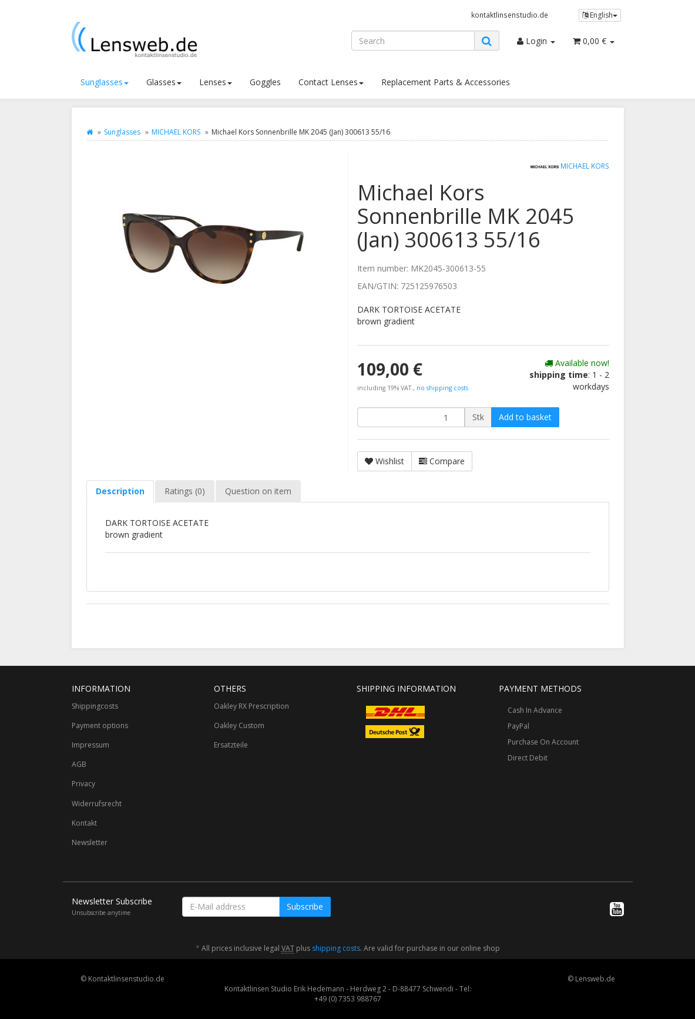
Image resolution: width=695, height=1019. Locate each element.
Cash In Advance (535, 710)
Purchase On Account (543, 742)
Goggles (265, 82)
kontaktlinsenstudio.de (509, 14)
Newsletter (90, 842)
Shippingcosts (95, 706)
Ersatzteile (231, 745)
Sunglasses (104, 82)
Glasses (164, 82)
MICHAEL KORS (176, 132)
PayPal (518, 726)
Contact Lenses (331, 82)
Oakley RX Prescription (251, 706)
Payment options (100, 725)
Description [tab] (120, 491)
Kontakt (84, 823)
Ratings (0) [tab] (184, 491)
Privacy (83, 784)
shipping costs (336, 948)
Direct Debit (528, 758)
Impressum (90, 745)
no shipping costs (442, 388)
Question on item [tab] (258, 491)
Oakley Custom (239, 725)
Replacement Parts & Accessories (445, 82)
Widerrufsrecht (97, 804)
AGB (79, 764)
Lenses (215, 82)
